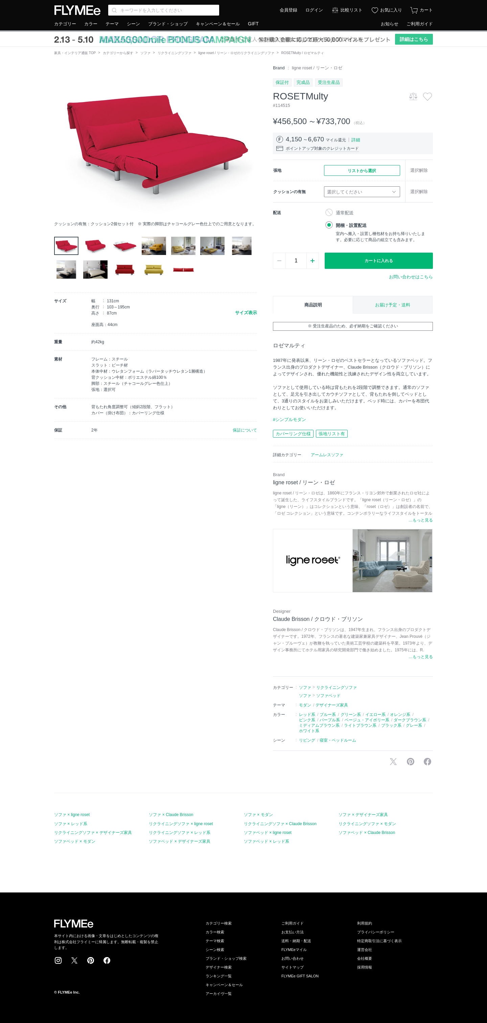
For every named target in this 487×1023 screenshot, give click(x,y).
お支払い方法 (292, 932)
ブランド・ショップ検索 (226, 958)
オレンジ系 (400, 714)
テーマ (112, 23)
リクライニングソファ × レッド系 (179, 832)
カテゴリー (65, 23)
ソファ (145, 53)
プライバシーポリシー (375, 932)
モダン (305, 705)
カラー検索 (215, 932)
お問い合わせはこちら (411, 277)
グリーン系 (351, 714)
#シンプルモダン (289, 419)
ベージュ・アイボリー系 (367, 720)
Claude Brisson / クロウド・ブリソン (318, 619)
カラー (90, 23)
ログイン (314, 10)
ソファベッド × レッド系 (266, 841)
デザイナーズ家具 (332, 705)
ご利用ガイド (420, 23)
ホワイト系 (309, 730)
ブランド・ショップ (168, 23)
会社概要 (364, 958)
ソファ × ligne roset (72, 814)
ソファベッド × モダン (74, 841)
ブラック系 (391, 725)
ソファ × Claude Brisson (171, 814)
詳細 (355, 139)
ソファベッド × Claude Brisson (367, 832)
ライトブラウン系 (360, 725)
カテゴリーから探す (118, 53)
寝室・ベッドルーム (338, 740)
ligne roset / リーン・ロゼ (317, 67)
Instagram (58, 960)
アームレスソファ (327, 454)
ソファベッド (328, 695)
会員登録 (288, 10)
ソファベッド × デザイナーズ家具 (179, 841)
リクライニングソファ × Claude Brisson (280, 823)
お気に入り (391, 10)
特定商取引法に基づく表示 (379, 941)
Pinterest (91, 960)
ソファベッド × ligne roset (268, 832)
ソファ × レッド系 (70, 823)
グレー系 (414, 725)
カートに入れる (379, 260)
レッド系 (307, 714)
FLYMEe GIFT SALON (300, 976)
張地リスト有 (332, 433)
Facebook (107, 960)
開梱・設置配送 (351, 225)
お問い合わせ (292, 958)
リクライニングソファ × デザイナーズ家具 (93, 832)
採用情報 (364, 967)
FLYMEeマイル (294, 950)
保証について (245, 430)
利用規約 (364, 923)
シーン (133, 23)
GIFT (253, 23)
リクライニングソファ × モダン (367, 823)
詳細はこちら (414, 39)
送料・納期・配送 (296, 941)
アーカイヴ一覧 (219, 994)
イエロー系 (375, 714)
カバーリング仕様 (293, 433)
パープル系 (330, 720)
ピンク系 (307, 720)
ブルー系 (328, 714)
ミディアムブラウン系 (319, 725)
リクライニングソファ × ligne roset (181, 823)
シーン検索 (215, 950)
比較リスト (352, 10)
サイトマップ (292, 967)
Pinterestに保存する (410, 761)
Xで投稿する (393, 761)
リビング (307, 740)
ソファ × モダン (258, 814)
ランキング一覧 (219, 976)
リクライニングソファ (174, 53)
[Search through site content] (163, 10)
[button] (59, 141)
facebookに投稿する (427, 761)
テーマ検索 (215, 941)
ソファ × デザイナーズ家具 (363, 814)
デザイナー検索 (219, 967)
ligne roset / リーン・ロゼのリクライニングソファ (236, 53)
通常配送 (344, 212)
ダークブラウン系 (410, 720)
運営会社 (364, 950)
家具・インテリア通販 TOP (75, 53)
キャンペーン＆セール (218, 23)
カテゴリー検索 (219, 923)
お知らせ (389, 23)
